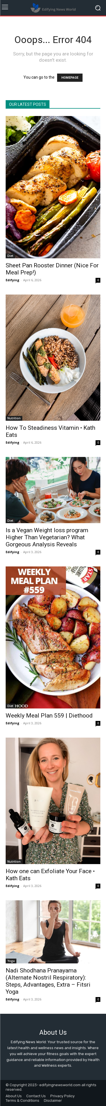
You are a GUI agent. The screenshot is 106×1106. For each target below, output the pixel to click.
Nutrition (14, 418)
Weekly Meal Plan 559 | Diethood (49, 715)
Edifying (12, 280)
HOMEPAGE (69, 78)
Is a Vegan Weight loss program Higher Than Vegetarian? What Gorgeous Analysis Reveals (47, 537)
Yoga (11, 961)
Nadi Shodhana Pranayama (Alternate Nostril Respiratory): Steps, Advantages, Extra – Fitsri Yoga (48, 981)
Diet (10, 256)
